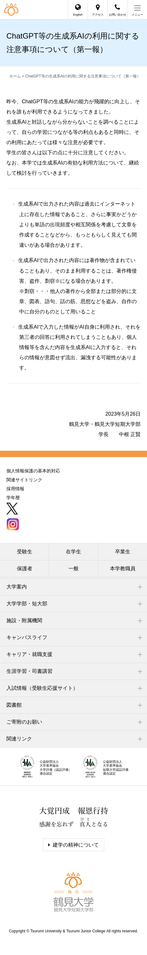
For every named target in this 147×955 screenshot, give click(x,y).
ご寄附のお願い (24, 722)
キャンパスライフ (26, 637)
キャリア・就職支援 (29, 654)
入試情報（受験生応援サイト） (42, 688)
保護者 (24, 568)
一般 (73, 568)
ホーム (15, 76)
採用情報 (15, 488)
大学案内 (16, 586)
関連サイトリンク (24, 479)
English (78, 14)
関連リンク (19, 738)
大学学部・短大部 (26, 603)
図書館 (14, 705)
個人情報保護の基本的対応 (33, 470)
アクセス (98, 14)
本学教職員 (122, 568)
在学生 (73, 551)
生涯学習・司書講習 (29, 671)
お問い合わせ (117, 14)
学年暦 (13, 497)
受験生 (24, 551)
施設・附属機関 (24, 620)
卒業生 (122, 551)
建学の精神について (76, 845)
